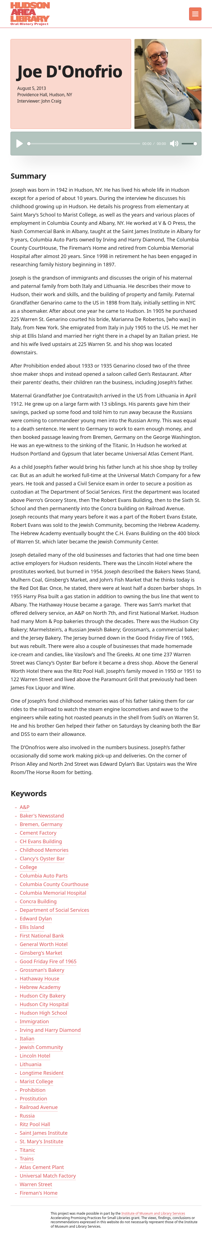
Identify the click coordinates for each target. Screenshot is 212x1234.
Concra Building (38, 901)
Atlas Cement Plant (42, 1167)
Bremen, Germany (41, 824)
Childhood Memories (44, 850)
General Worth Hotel (44, 944)
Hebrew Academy (40, 987)
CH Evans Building (41, 841)
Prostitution (33, 1098)
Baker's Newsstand (42, 815)
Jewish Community (41, 1047)
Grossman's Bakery (42, 970)
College (28, 867)
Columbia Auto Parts (44, 875)
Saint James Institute (43, 1132)
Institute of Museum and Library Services (153, 1213)
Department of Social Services (54, 910)
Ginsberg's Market (41, 952)
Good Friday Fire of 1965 (48, 961)
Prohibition (33, 1090)
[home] (30, 14)
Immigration (34, 1021)
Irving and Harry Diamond (50, 1030)
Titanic (27, 1150)
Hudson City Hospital (44, 1004)
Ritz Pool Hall (35, 1124)
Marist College (36, 1081)
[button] (195, 13)
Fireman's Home (38, 1192)
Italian (27, 1038)
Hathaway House (39, 978)
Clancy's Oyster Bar (42, 858)
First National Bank (42, 935)
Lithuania (30, 1064)
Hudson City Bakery (42, 995)
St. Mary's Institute (41, 1141)
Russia (27, 1115)
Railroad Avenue (39, 1107)
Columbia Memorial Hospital (53, 892)
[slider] (83, 143)
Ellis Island (32, 927)
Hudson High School (43, 1012)
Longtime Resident (41, 1072)
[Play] (20, 143)
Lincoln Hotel (35, 1055)
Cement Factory (38, 832)
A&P (25, 807)
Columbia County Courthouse (54, 884)
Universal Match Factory (48, 1175)
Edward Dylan (36, 918)
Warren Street (36, 1184)
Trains (27, 1158)
